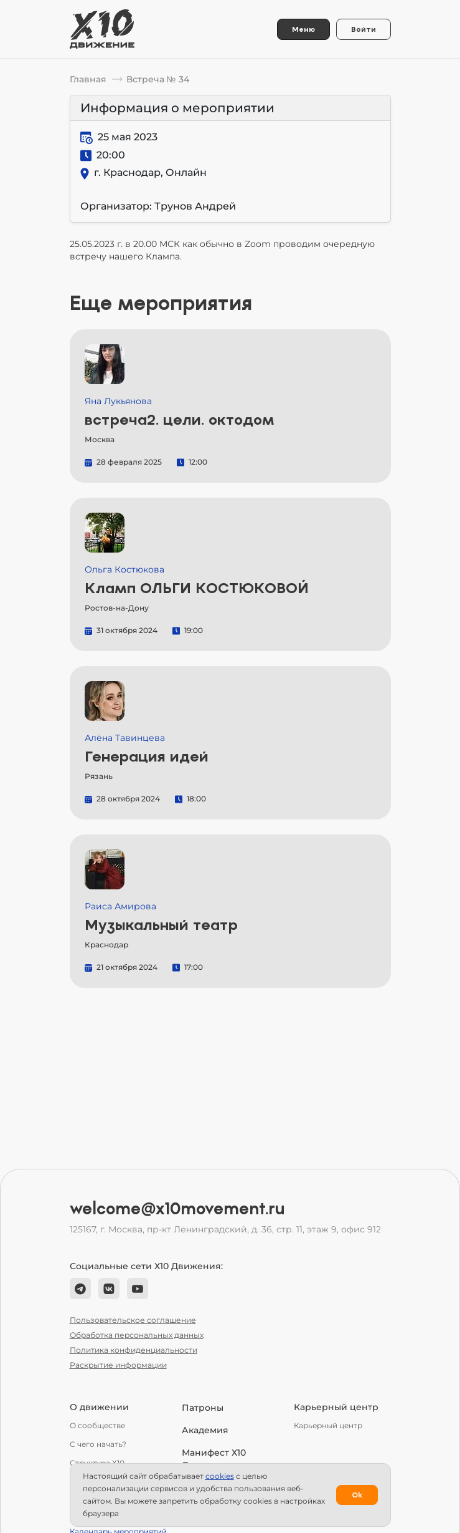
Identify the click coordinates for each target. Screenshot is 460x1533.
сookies (219, 1476)
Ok (357, 1495)
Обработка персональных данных (137, 1335)
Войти (363, 29)
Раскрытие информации (118, 1365)
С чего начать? (98, 1444)
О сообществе (97, 1425)
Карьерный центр (328, 1425)
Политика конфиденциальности (133, 1350)
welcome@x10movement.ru (177, 1209)
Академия (205, 1430)
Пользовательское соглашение (133, 1320)
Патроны (202, 1407)
